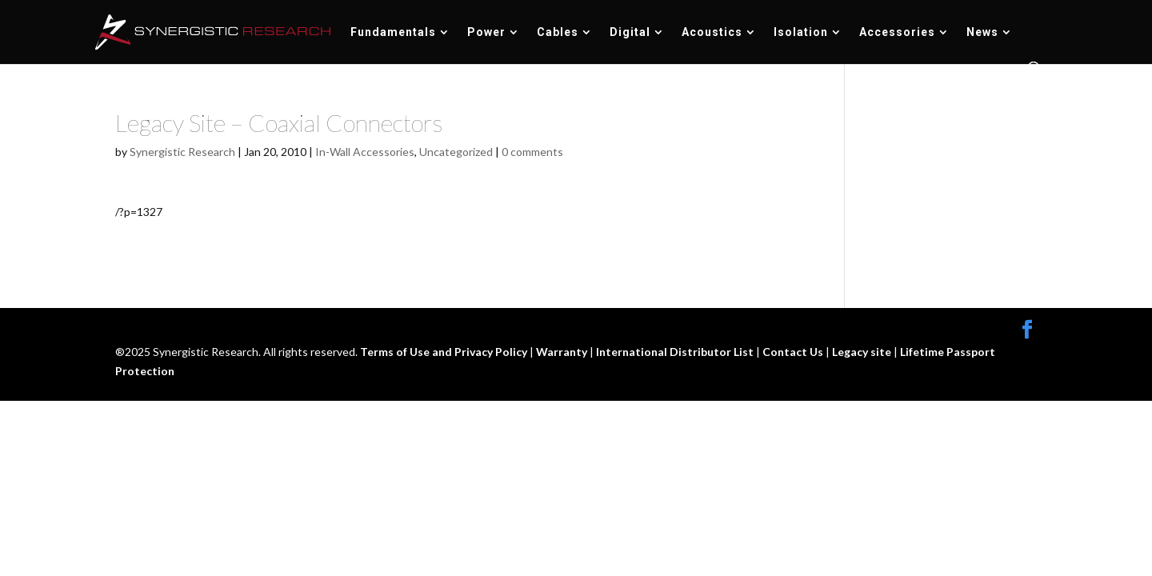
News (982, 32)
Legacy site (863, 351)
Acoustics (712, 32)
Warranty (563, 351)
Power (486, 32)
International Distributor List (676, 351)
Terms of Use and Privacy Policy (445, 351)
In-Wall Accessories (364, 151)
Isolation (801, 32)
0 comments (532, 151)
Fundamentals (393, 32)
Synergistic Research (182, 151)
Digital (630, 32)
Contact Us (794, 351)
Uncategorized (456, 151)
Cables (557, 32)
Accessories (897, 32)
